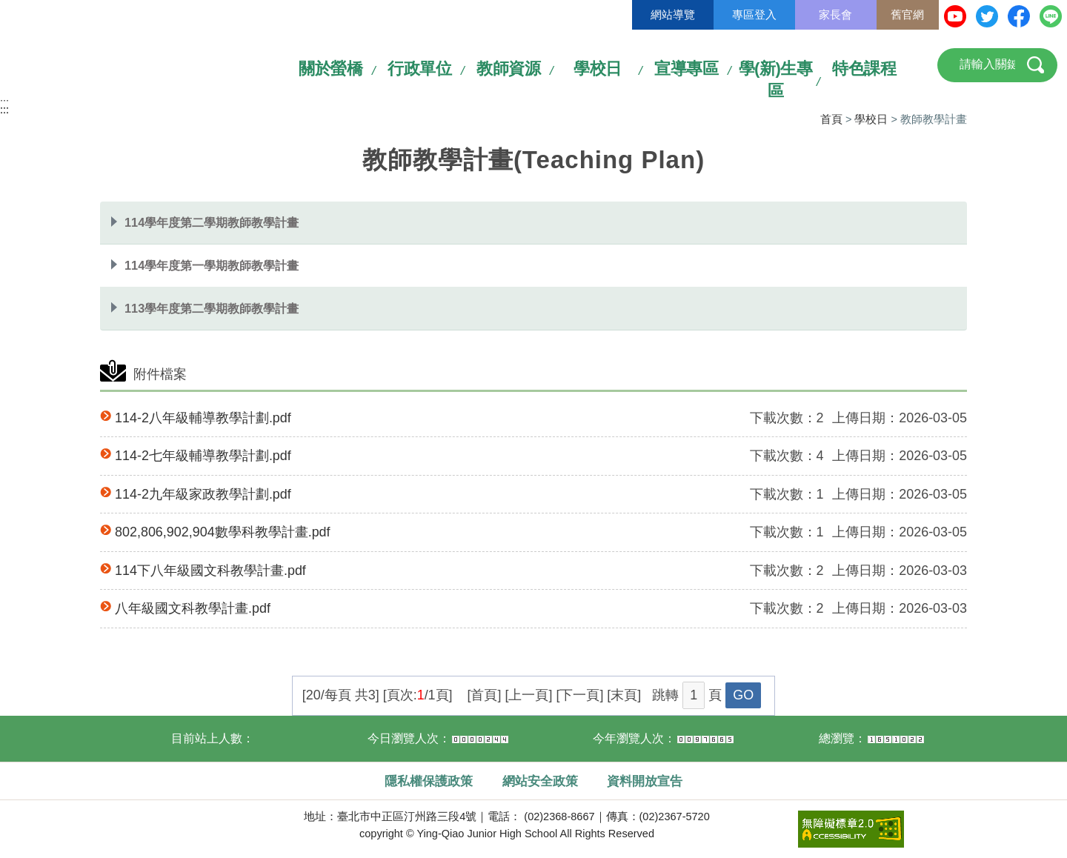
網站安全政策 (540, 781)
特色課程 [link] (864, 68)
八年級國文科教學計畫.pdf (192, 608)
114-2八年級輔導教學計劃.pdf (203, 417)
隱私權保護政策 (429, 781)
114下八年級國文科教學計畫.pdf (210, 570)
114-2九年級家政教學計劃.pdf (203, 494)
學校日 (871, 119)
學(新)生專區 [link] (776, 79)
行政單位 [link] (419, 68)
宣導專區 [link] (686, 68)
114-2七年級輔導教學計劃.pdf (203, 455)
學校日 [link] (598, 68)
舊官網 (907, 15)
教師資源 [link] (508, 68)
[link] (851, 828)
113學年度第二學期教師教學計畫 (211, 308)
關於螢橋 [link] (330, 68)
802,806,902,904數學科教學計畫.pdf (222, 532)
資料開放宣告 (644, 781)
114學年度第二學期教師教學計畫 (211, 222)
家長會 (835, 15)
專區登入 (754, 15)
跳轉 (665, 695)
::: (4, 102)
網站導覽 (673, 15)
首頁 (831, 119)
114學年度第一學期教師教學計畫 (211, 265)
